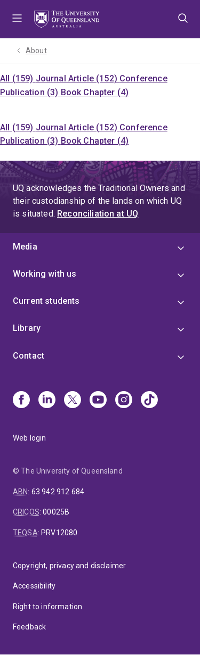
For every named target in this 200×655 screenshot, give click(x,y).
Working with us (44, 274)
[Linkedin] (46, 400)
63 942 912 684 (57, 491)
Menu (17, 19)
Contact (28, 356)
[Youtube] (98, 400)
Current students (46, 301)
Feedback (29, 627)
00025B (56, 512)
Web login (29, 438)
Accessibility (34, 586)
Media (25, 247)
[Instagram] (123, 400)
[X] (72, 400)
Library (27, 328)
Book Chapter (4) (95, 92)
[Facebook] (21, 400)
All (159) (18, 78)
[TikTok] (149, 400)
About (36, 50)
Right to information (47, 606)
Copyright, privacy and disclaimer (69, 565)
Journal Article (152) (78, 78)
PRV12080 (59, 532)
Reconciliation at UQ (97, 214)
